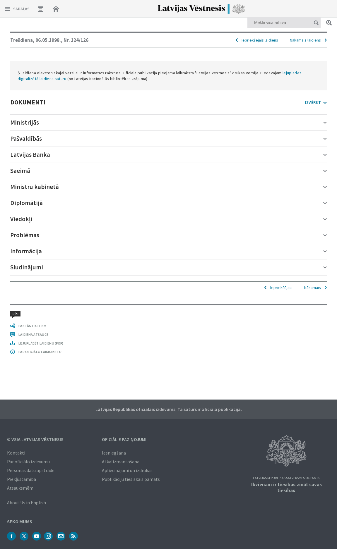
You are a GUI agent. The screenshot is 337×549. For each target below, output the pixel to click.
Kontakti (16, 453)
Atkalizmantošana (120, 461)
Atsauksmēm (20, 488)
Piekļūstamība (21, 479)
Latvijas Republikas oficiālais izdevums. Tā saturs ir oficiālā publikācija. (168, 409)
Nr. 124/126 (76, 40)
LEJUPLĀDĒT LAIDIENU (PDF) (40, 343)
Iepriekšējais (281, 287)
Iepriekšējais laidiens (260, 40)
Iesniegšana (114, 453)
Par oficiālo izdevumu (28, 461)
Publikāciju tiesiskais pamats (131, 479)
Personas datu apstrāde (30, 470)
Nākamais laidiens (305, 40)
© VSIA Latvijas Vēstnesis (35, 439)
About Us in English (26, 502)
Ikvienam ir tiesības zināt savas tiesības (286, 487)
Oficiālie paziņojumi (124, 439)
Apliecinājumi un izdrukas (127, 470)
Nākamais (312, 287)
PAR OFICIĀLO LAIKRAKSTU (39, 352)
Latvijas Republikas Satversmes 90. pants (286, 478)
